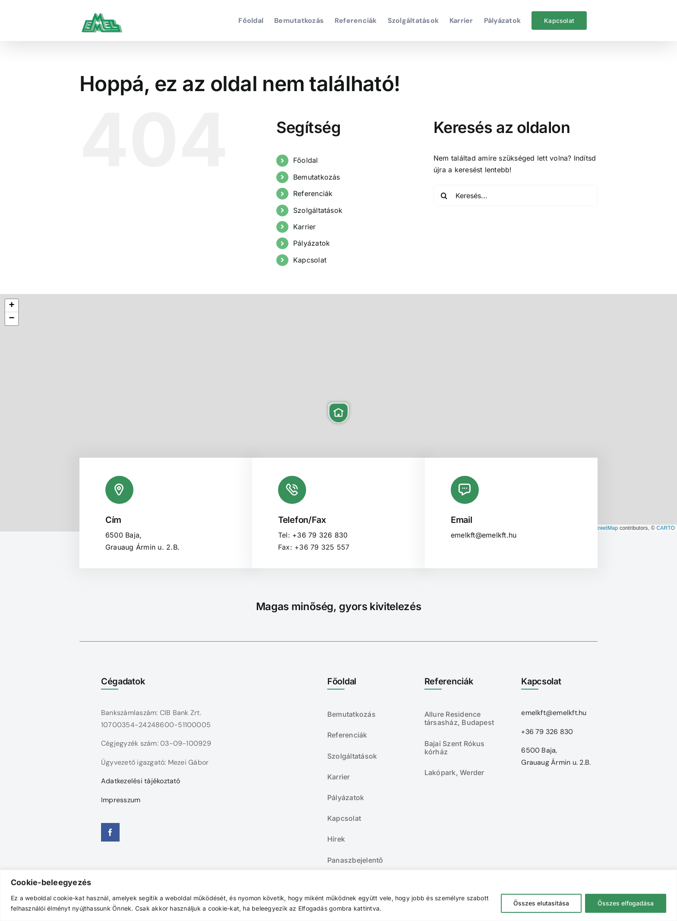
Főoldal (305, 160)
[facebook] (110, 832)
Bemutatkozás (316, 177)
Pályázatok (311, 243)
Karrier (304, 226)
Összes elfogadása (626, 903)
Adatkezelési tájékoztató (140, 780)
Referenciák (313, 193)
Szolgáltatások (317, 210)
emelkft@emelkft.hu (483, 535)
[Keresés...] (515, 195)
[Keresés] (444, 195)
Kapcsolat (309, 260)
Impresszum (120, 799)
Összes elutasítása (541, 903)
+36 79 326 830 (320, 535)
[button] (338, 413)
